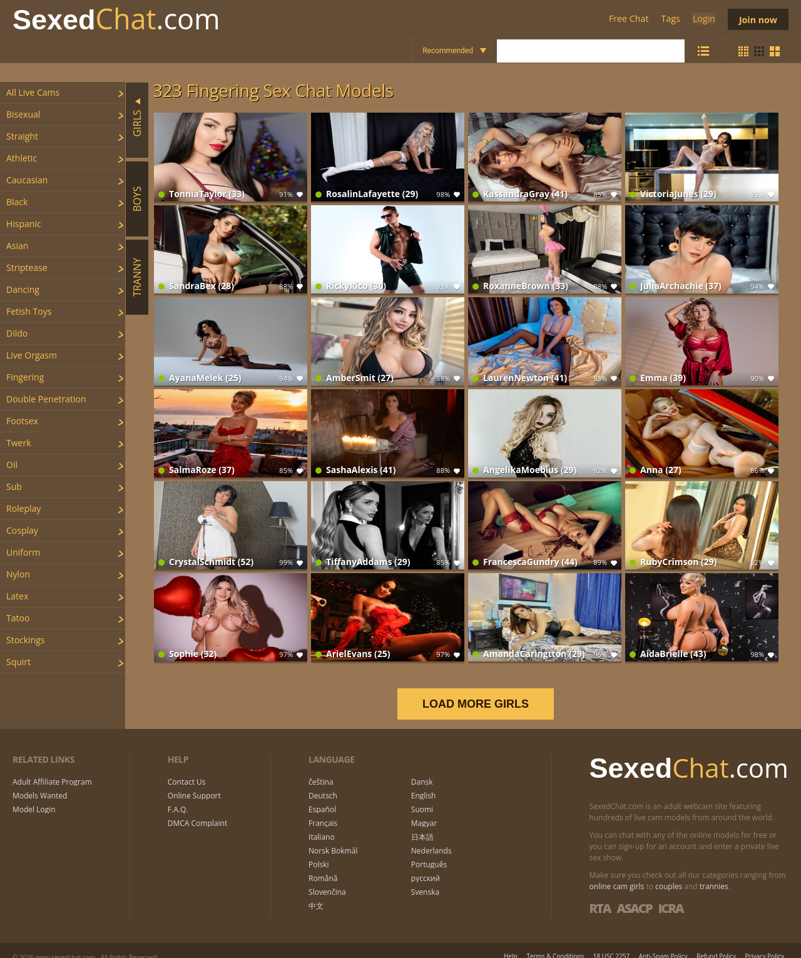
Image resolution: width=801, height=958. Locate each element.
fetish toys (28, 311)
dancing (22, 289)
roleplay (23, 508)
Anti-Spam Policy (663, 943)
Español (322, 796)
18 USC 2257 (611, 943)
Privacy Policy (764, 943)
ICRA (670, 895)
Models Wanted (40, 783)
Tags (669, 19)
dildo (17, 333)
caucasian (27, 180)
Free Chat (627, 19)
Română (323, 865)
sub (14, 486)
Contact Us (187, 769)
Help (511, 943)
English (423, 783)
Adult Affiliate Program (52, 769)
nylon (18, 574)
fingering (25, 377)
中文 (316, 893)
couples (668, 873)
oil (12, 465)
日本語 (422, 824)
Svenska (425, 879)
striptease (27, 267)
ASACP (633, 895)
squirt (18, 662)
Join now (757, 19)
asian (17, 246)
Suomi (422, 796)
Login (702, 19)
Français (323, 810)
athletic (21, 158)
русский (425, 865)
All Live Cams (32, 92)
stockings (25, 640)
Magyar (424, 810)
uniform (23, 552)
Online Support (194, 783)
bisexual (23, 114)
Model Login (34, 796)
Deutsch (323, 783)
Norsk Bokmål (333, 838)
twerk (18, 443)
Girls (137, 123)
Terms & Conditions (555, 943)
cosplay (22, 530)
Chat (116, 19)
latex (17, 596)
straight (22, 136)
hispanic (23, 224)
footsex (22, 421)
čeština (321, 769)
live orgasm (31, 355)
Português (429, 851)
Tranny (137, 277)
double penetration (46, 399)
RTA (600, 895)
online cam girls (617, 873)
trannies (714, 873)
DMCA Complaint (197, 810)
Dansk (422, 769)
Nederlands (431, 838)
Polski (319, 851)
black (17, 202)
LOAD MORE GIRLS (484, 691)
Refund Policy (716, 943)
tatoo (17, 618)
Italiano (322, 824)
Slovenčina (327, 879)
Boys (137, 198)
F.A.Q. (178, 796)
